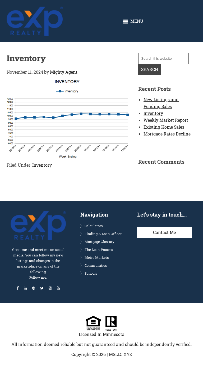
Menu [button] (136, 21)
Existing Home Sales (164, 127)
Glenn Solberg (35, 9)
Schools (91, 273)
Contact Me (164, 232)
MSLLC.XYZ (120, 354)
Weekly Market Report (166, 120)
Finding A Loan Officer (103, 233)
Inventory (42, 165)
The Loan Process (99, 249)
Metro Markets (97, 257)
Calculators (94, 225)
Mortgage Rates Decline (167, 134)
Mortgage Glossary (99, 241)
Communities (96, 265)
